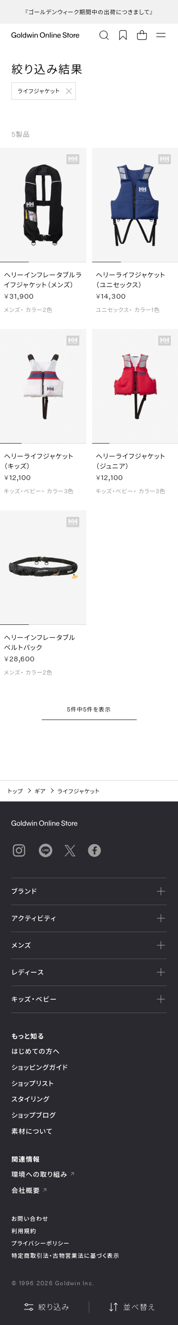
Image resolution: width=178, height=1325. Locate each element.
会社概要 (29, 1190)
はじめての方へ (35, 1051)
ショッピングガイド (39, 1067)
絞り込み (46, 1307)
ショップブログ (33, 1115)
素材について (32, 1131)
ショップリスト (32, 1083)
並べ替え (131, 1307)
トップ (15, 791)
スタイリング (30, 1098)
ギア (40, 791)
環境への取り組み (43, 1174)
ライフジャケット (39, 91)
